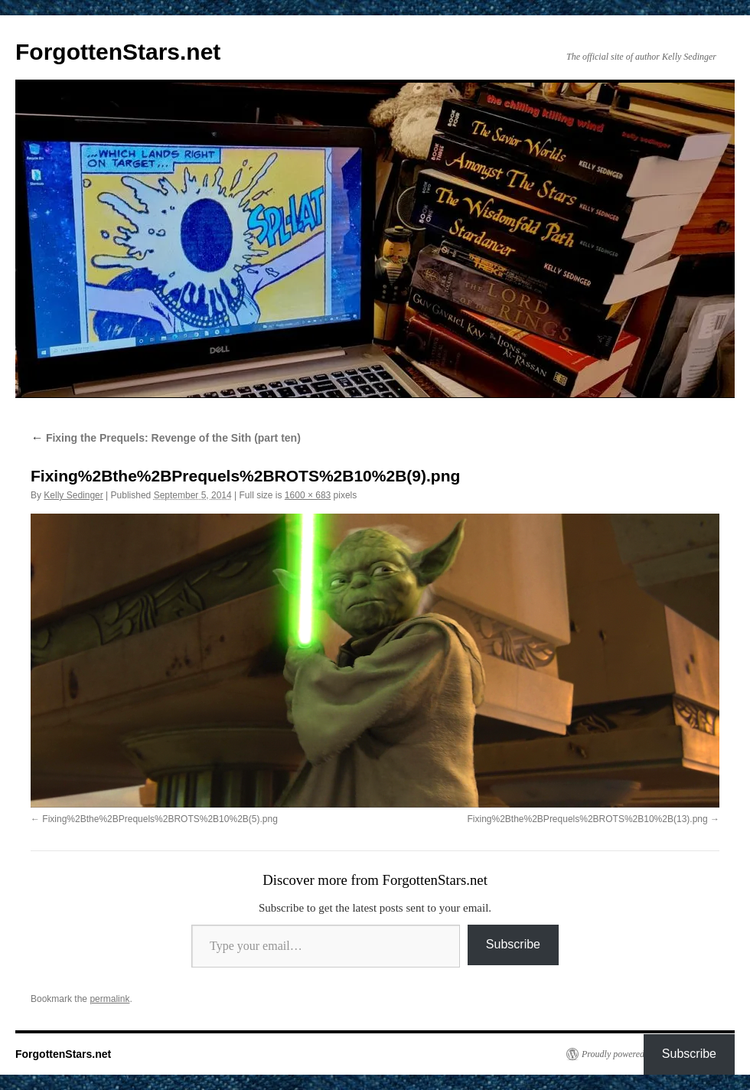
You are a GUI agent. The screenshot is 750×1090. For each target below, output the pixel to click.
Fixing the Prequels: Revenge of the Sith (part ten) (166, 438)
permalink (109, 999)
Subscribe (513, 944)
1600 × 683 (308, 495)
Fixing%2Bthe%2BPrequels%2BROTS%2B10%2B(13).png (587, 819)
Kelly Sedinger (73, 495)
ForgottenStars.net (117, 51)
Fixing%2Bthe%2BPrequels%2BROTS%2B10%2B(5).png (160, 819)
